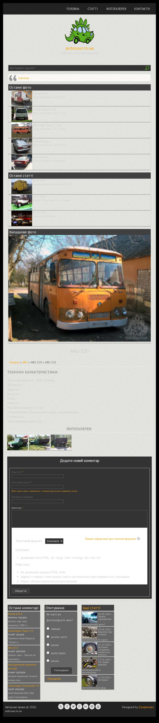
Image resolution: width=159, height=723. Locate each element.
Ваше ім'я (17, 472)
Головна (73, 9)
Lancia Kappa (41, 141)
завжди (55, 632)
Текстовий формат (29, 544)
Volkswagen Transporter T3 (23, 688)
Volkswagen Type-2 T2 (20, 633)
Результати (54, 682)
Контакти (142, 9)
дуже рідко (58, 656)
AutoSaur (23, 78)
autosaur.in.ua (79, 48)
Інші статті (91, 611)
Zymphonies (146, 710)
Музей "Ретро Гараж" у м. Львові (51, 200)
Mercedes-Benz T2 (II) (47, 125)
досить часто (59, 640)
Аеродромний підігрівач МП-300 (52, 184)
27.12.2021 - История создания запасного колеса (105, 652)
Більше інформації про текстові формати (111, 542)
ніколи (55, 664)
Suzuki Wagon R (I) (44, 109)
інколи (55, 648)
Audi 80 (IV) (40, 157)
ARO (25, 362)
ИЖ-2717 (13, 650)
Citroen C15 (40, 93)
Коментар (17, 507)
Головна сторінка (22, 497)
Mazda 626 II (15, 616)
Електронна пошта (21, 482)
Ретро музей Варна (44, 216)
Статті (93, 9)
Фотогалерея (116, 9)
